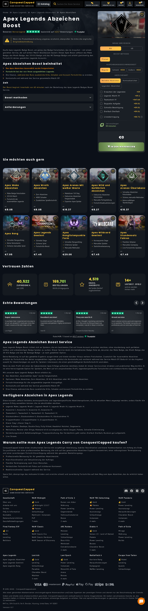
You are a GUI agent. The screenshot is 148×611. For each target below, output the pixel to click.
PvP (33, 518)
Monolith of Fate (68, 569)
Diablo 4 (94, 526)
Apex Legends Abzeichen (14, 559)
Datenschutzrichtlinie (12, 518)
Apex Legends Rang (11, 566)
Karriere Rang (96, 559)
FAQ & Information (11, 512)
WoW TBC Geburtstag (99, 498)
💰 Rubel (123, 559)
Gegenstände (66, 512)
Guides (6, 508)
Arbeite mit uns (10, 505)
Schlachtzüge (38, 512)
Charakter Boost (126, 515)
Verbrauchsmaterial (69, 515)
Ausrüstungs (95, 512)
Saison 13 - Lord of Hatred (102, 534)
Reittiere (7, 540)
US (132, 48)
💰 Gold (35, 502)
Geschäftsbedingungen (13, 521)
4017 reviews (78, 336)
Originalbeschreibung (23, 42)
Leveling (7, 537)
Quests (122, 566)
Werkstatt (65, 543)
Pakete (93, 537)
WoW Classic (38, 526)
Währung (65, 505)
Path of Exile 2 (68, 498)
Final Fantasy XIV (11, 526)
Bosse (63, 518)
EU (110, 48)
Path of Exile (125, 526)
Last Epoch (66, 555)
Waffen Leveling (97, 569)
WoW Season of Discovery (43, 540)
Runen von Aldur (68, 502)
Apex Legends (9, 555)
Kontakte (7, 515)
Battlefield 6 (96, 555)
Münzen (64, 531)
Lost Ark (36, 555)
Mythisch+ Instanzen (41, 515)
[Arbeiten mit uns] (108, 4)
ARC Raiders (66, 526)
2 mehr (64, 521)
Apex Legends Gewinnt (13, 563)
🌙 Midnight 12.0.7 (40, 505)
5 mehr (93, 550)
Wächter (35, 575)
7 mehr (35, 521)
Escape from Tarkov (128, 555)
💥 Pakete (36, 508)
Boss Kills (65, 540)
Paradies (36, 569)
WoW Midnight (39, 498)
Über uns (7, 502)
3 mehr (35, 579)
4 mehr (93, 521)
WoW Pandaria (125, 498)
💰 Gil (5, 531)
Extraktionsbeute (68, 547)
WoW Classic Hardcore (42, 537)
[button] (130, 4)
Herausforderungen (127, 512)
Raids (5, 534)
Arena (63, 572)
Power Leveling (67, 508)
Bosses (93, 543)
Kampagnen (95, 566)
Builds (121, 540)
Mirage (122, 531)
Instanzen (94, 518)
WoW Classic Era (39, 534)
